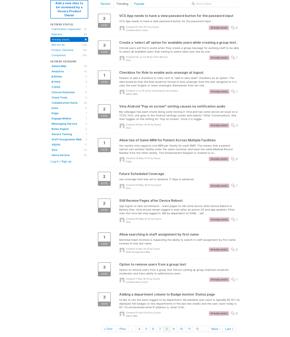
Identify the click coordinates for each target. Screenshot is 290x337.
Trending (122, 4)
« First (108, 329)
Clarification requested (69, 29)
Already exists (69, 39)
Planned (69, 34)
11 (189, 329)
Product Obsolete (69, 50)
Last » (229, 329)
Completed (69, 55)
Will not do (69, 45)
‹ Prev (122, 329)
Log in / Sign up (60, 161)
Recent (105, 4)
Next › (215, 329)
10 (181, 329)
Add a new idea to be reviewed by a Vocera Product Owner (69, 9)
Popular (139, 4)
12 (197, 329)
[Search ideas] (215, 3)
